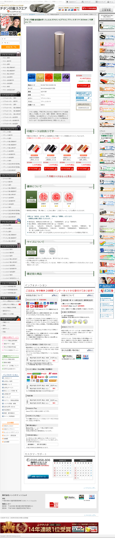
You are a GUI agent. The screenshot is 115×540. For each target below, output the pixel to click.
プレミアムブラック (10, 129)
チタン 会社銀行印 (8, 80)
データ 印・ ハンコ (106, 96)
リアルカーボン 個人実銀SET (12, 107)
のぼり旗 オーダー (106, 265)
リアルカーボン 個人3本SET (12, 114)
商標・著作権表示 (9, 413)
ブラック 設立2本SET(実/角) (11, 164)
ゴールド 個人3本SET (9, 194)
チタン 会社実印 (8, 77)
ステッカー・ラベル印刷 (106, 196)
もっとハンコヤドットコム (12, 432)
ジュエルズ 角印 (8, 275)
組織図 (6, 438)
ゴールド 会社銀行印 (9, 201)
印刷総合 (107, 138)
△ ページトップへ (89, 488)
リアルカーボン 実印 (9, 98)
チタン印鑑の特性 (9, 359)
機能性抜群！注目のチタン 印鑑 (106, 37)
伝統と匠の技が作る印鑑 (106, 51)
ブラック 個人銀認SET (9, 144)
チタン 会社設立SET (9, 90)
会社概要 (6, 442)
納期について (8, 384)
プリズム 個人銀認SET (9, 238)
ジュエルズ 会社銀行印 (10, 268)
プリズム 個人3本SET (9, 241)
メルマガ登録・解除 (10, 403)
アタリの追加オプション (11, 350)
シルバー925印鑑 (9, 283)
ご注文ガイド (8, 378)
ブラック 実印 (7, 132)
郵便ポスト (106, 220)
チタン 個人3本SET (9, 74)
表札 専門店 (106, 213)
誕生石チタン (7, 311)
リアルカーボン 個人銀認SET (12, 111)
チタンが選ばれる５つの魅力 (11, 301)
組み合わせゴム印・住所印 (106, 89)
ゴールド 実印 (7, 178)
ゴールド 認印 (7, 185)
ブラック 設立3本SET (9, 170)
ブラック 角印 (7, 160)
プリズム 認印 (7, 231)
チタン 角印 (6, 86)
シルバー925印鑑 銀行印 (10, 289)
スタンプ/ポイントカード (106, 162)
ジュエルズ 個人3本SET (10, 262)
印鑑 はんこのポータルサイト (106, 27)
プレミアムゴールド (10, 175)
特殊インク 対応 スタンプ (106, 125)
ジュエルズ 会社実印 (9, 265)
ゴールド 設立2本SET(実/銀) (11, 213)
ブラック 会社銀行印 (9, 154)
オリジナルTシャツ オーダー (106, 189)
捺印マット (6, 328)
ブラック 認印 (7, 138)
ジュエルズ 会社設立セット (11, 278)
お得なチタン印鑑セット (12, 304)
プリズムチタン (8, 222)
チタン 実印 (6, 58)
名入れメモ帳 (106, 251)
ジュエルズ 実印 (8, 249)
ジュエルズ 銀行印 (8, 252)
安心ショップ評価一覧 (10, 391)
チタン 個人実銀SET (9, 67)
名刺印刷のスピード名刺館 (106, 148)
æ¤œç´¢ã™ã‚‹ (10, 47)
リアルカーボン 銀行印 (10, 101)
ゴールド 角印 (7, 207)
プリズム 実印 (7, 225)
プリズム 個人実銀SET (9, 234)
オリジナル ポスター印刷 (106, 176)
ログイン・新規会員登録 (11, 400)
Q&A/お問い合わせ (9, 406)
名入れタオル (106, 244)
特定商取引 (7, 410)
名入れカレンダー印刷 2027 (106, 230)
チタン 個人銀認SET (9, 70)
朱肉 (4, 325)
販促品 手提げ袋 (106, 272)
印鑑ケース (6, 322)
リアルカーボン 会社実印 (10, 117)
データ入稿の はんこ (106, 118)
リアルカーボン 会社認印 (10, 123)
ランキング (7, 397)
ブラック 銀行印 (8, 135)
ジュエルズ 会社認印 (9, 272)
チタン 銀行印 (7, 61)
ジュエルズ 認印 (8, 256)
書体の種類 (7, 362)
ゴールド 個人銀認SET (9, 191)
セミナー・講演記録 (10, 435)
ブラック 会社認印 (8, 157)
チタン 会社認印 (8, 83)
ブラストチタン (8, 55)
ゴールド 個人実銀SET (9, 188)
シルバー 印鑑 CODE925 (106, 58)
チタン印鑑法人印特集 (9, 307)
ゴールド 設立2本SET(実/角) (11, 210)
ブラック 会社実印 (8, 151)
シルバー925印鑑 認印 (9, 293)
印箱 (4, 332)
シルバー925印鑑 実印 (9, 286)
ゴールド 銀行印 (8, 182)
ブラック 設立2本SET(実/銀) (11, 167)
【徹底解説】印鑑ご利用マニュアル (107, 310)
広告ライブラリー (9, 429)
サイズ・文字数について (11, 365)
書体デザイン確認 (9, 344)
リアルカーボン (8, 95)
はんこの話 (107, 315)
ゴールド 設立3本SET (9, 217)
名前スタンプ (106, 103)
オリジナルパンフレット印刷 (106, 182)
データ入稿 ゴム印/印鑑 (106, 82)
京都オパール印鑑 (8, 314)
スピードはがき (106, 203)
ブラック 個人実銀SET (9, 141)
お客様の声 (7, 394)
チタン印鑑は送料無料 (10, 340)
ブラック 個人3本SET (9, 148)
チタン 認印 (6, 64)
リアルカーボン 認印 (9, 104)
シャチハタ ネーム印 (106, 75)
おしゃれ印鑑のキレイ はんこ (106, 44)
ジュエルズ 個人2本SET (10, 259)
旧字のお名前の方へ (10, 369)
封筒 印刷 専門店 (106, 155)
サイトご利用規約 (9, 416)
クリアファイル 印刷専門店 (106, 258)
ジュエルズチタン (9, 246)
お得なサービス (8, 387)
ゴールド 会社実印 (8, 197)
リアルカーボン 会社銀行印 (11, 120)
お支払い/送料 (8, 381)
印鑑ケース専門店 (106, 65)
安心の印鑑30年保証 (10, 347)
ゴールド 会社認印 (8, 204)
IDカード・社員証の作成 (106, 169)
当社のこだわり (8, 426)
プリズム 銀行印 (8, 228)
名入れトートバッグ (106, 237)
